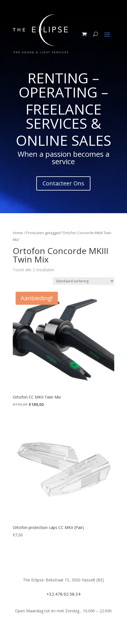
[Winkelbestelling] (83, 281)
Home (18, 232)
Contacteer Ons (63, 183)
